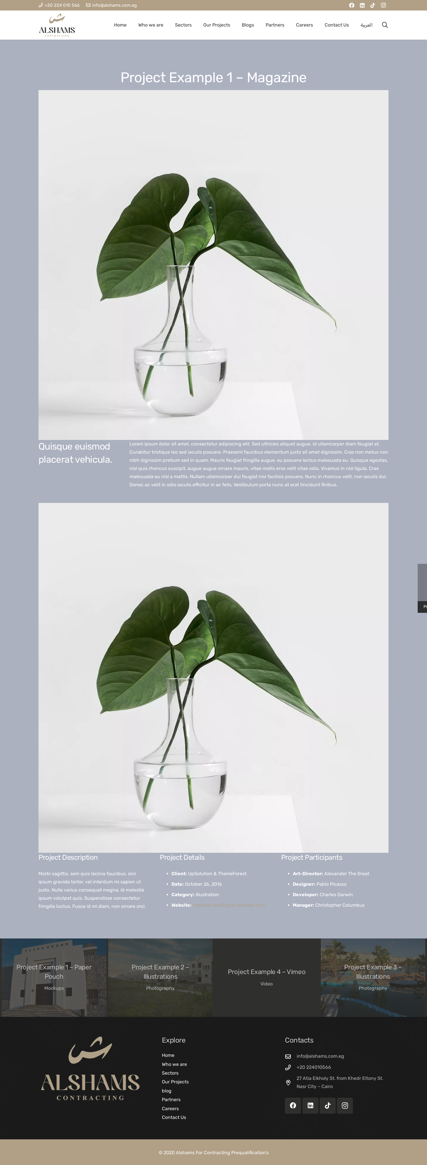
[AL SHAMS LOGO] (57, 25)
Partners (171, 1099)
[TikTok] (373, 5)
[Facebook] (351, 5)
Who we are (174, 1064)
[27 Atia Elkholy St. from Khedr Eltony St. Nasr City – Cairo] (291, 1082)
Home (168, 1055)
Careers (170, 1108)
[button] (385, 25)
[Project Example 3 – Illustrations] (373, 977)
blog (167, 1091)
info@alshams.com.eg (320, 1056)
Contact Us (174, 1117)
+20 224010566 (314, 1067)
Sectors (170, 1073)
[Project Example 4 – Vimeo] (266, 977)
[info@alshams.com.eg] (291, 1056)
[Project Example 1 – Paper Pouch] (54, 977)
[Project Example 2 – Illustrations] (160, 977)
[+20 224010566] (291, 1067)
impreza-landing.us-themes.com (229, 905)
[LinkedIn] (362, 5)
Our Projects (175, 1082)
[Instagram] (383, 5)
